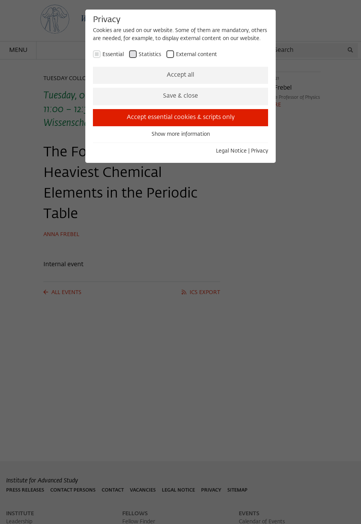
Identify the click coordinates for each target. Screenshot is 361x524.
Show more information (181, 134)
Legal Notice (231, 151)
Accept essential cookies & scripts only (181, 117)
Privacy (259, 151)
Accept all (180, 75)
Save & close (180, 96)
